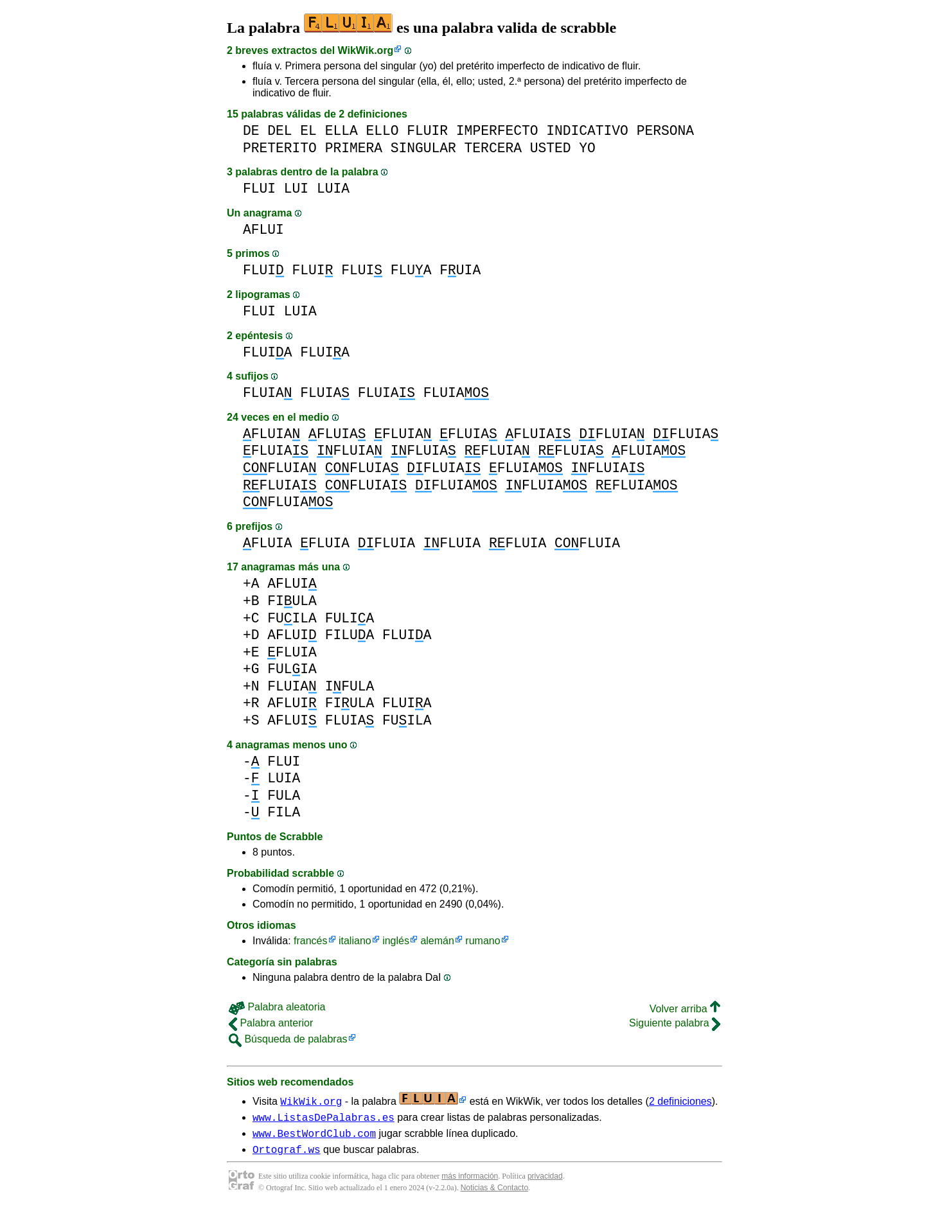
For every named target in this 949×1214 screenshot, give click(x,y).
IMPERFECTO (497, 130)
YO (587, 148)
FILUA (350, 635)
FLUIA (267, 352)
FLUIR (427, 130)
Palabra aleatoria (277, 1006)
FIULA (292, 601)
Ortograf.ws (287, 1155)
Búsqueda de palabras (288, 1039)
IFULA (350, 686)
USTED (550, 148)
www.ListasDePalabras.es (324, 1119)
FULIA (350, 618)
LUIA (333, 188)
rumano (482, 940)
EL (308, 130)
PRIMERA (353, 148)
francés (310, 940)
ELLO (382, 130)
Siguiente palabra (674, 1022)
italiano (355, 940)
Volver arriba (685, 1008)
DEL (279, 130)
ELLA (341, 130)
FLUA (411, 270)
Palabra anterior (271, 1022)
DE (251, 130)
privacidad (545, 1181)
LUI (296, 188)
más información (469, 1181)
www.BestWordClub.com (314, 1137)
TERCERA (493, 148)
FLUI (259, 188)
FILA (283, 812)
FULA (283, 795)
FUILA (292, 618)
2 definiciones (680, 1101)
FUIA (460, 270)
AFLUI (263, 229)
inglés (395, 940)
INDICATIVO (587, 130)
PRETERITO (280, 148)
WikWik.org (366, 50)
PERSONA (665, 130)
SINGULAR (423, 148)
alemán (437, 940)
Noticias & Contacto (494, 1193)
